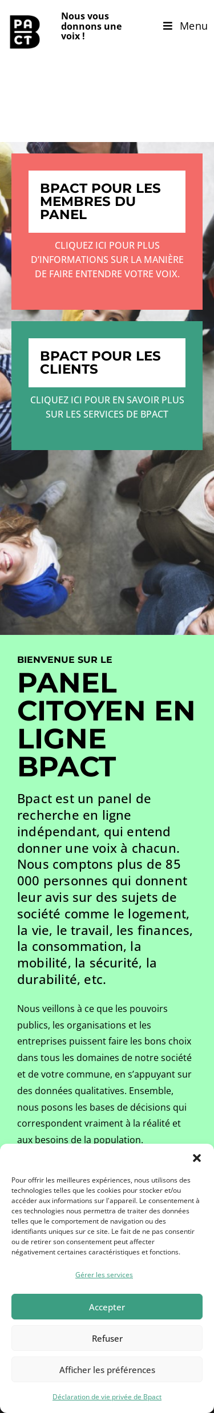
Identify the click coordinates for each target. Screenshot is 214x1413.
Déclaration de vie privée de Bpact (107, 1397)
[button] (197, 1158)
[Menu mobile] (185, 26)
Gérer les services (104, 1275)
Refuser (107, 1338)
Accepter (107, 1307)
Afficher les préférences (107, 1369)
